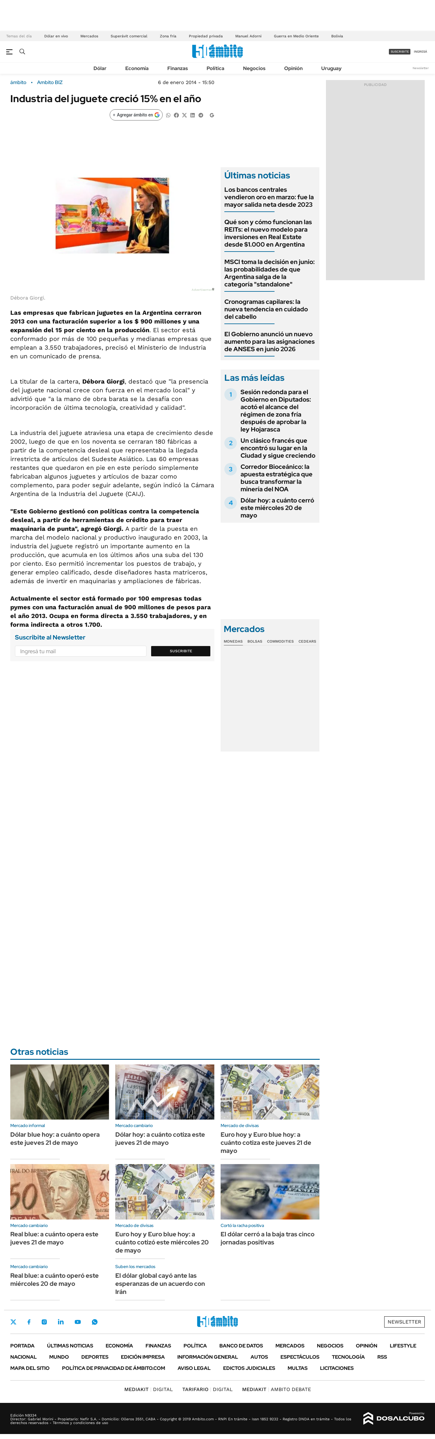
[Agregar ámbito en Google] (136, 114)
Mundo (59, 1357)
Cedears (307, 641)
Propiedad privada (206, 36)
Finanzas (177, 68)
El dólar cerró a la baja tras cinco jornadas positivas (267, 1238)
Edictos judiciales (249, 1368)
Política (215, 68)
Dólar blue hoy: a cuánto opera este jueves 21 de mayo (55, 1138)
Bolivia (337, 36)
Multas (298, 1368)
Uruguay (331, 68)
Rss (382, 1357)
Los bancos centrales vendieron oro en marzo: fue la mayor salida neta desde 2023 (269, 197)
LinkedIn (61, 1322)
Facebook (29, 1322)
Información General (207, 1357)
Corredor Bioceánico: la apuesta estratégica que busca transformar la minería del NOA (277, 478)
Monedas (233, 641)
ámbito (18, 82)
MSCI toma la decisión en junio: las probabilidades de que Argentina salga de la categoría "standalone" (269, 273)
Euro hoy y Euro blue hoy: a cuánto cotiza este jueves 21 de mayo (266, 1142)
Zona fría (168, 36)
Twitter (13, 1321)
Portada (22, 1345)
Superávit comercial (129, 36)
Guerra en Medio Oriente (296, 36)
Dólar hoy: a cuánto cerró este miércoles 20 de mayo (277, 507)
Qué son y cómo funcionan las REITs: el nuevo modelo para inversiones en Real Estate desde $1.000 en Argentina (268, 233)
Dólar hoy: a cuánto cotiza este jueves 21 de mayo (160, 1138)
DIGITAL (148, 1389)
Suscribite (181, 651)
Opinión (293, 68)
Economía (137, 68)
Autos (259, 1357)
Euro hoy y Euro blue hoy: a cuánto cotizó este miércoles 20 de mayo (162, 1242)
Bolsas (254, 641)
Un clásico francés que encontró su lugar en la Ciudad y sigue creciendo (278, 448)
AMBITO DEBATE (276, 1389)
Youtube (77, 1322)
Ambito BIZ (50, 82)
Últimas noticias (70, 1345)
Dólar (100, 68)
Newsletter (421, 68)
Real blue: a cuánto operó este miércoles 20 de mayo (54, 1280)
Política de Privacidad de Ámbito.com (113, 1368)
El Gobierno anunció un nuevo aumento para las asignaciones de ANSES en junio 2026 (269, 341)
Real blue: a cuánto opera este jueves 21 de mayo (54, 1238)
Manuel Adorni (248, 36)
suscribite (400, 51)
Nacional (23, 1357)
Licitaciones (337, 1368)
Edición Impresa (143, 1357)
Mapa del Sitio (30, 1368)
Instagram (44, 1322)
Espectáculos (299, 1357)
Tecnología (348, 1357)
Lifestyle (403, 1345)
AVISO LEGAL (194, 1368)
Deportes (94, 1357)
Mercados (89, 36)
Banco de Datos (241, 1345)
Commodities (280, 641)
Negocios (254, 68)
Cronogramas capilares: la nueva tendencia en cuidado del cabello (266, 309)
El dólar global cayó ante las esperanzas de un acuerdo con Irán (160, 1284)
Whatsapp (95, 1322)
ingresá (420, 51)
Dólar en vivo (56, 36)
